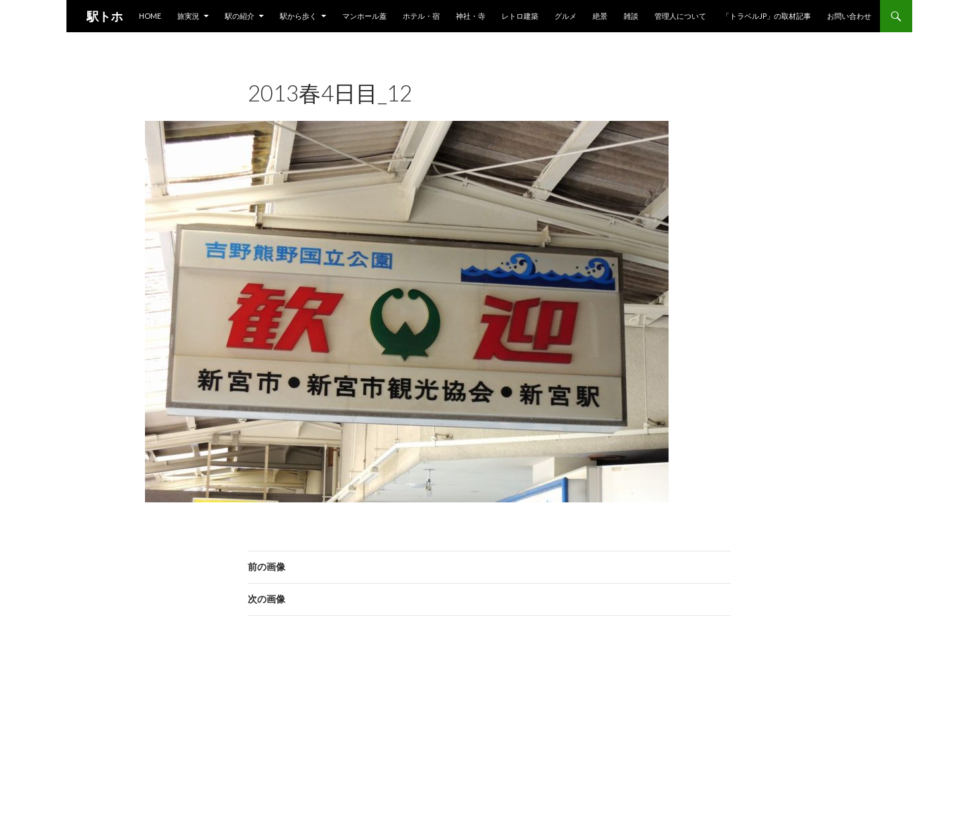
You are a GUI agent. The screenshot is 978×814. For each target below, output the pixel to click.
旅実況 (188, 15)
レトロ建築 (519, 15)
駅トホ (105, 16)
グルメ (565, 15)
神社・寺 (470, 15)
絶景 (600, 15)
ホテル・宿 (421, 15)
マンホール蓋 (364, 15)
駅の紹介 (239, 15)
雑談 (631, 15)
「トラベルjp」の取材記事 (766, 15)
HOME (150, 15)
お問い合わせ (849, 15)
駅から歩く (298, 15)
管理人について (680, 15)
